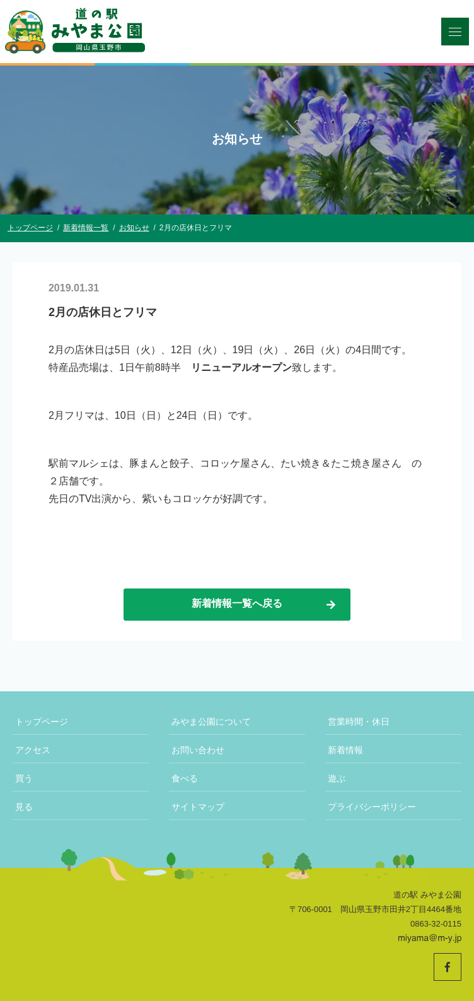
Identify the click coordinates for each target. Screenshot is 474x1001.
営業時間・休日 (359, 722)
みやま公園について (211, 722)
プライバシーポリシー (372, 807)
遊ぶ (336, 778)
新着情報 (345, 750)
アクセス (32, 750)
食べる (184, 778)
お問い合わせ (197, 750)
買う (24, 778)
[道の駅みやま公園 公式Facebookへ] (447, 967)
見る (24, 807)
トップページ (41, 722)
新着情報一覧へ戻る (264, 604)
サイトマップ (197, 807)
